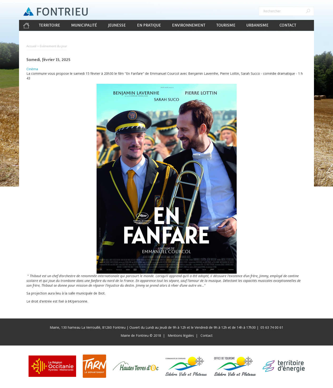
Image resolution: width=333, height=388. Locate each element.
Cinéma (32, 69)
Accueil (26, 25)
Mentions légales (181, 335)
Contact (287, 25)
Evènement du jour (53, 46)
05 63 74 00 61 (271, 327)
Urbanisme (257, 25)
